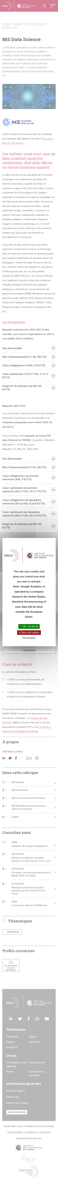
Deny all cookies (29, 632)
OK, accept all (29, 626)
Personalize (29, 638)
